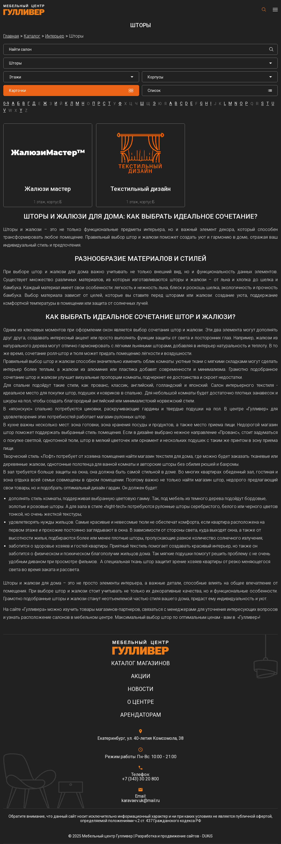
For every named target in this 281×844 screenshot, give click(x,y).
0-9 (6, 103)
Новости (140, 689)
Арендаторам (140, 715)
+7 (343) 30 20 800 (140, 779)
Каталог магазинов (140, 663)
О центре (140, 702)
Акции (140, 676)
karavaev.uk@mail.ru (141, 800)
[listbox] (71, 76)
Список (210, 90)
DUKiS (207, 836)
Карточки (71, 90)
